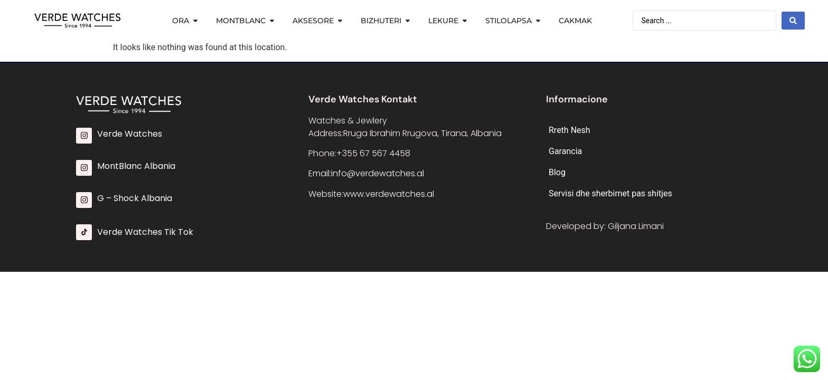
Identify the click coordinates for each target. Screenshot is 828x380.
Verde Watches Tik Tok (145, 232)
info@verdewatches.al (377, 173)
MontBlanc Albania (136, 166)
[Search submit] (793, 21)
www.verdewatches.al (388, 194)
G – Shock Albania (134, 198)
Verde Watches (129, 134)
